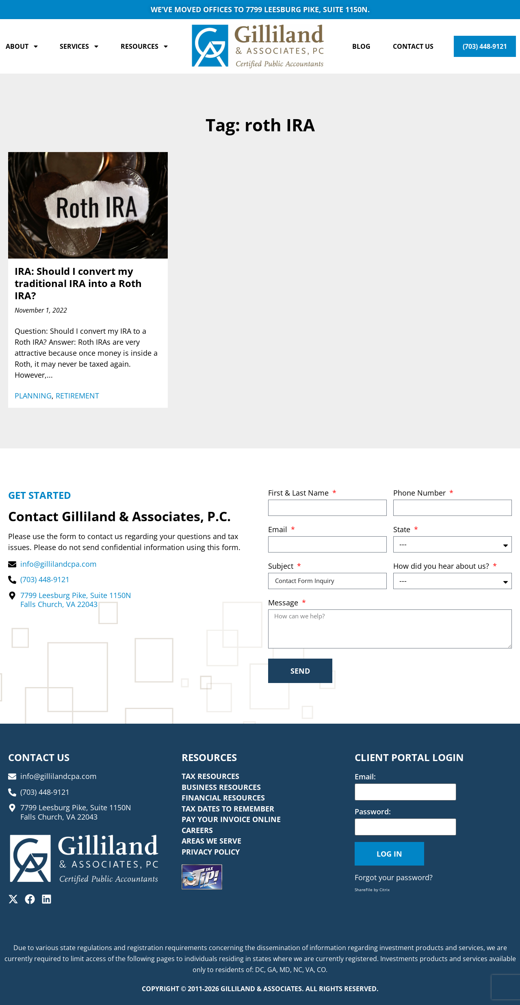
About (22, 46)
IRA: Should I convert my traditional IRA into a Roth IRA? (78, 283)
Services (80, 46)
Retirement (77, 395)
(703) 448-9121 (485, 46)
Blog (361, 46)
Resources (145, 46)
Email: (365, 776)
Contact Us (413, 46)
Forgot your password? (394, 877)
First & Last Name (299, 493)
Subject (281, 566)
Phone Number (420, 493)
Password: (373, 811)
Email (278, 530)
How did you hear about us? (442, 566)
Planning (33, 395)
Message (284, 603)
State (402, 530)
